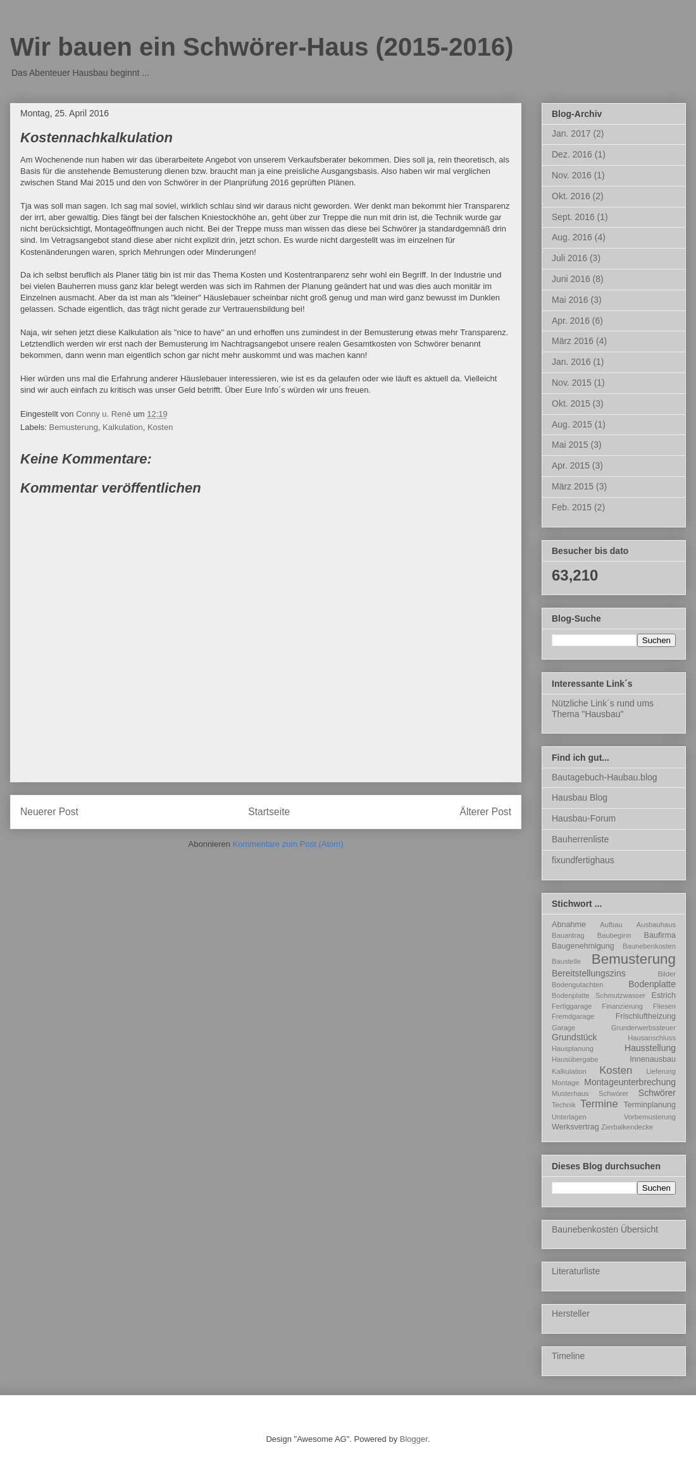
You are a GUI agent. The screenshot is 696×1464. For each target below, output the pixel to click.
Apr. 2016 (571, 321)
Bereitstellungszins (589, 973)
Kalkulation (123, 427)
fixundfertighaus (583, 860)
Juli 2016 (569, 258)
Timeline (568, 1356)
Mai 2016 (570, 300)
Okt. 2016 (571, 196)
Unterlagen (569, 1117)
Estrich (664, 995)
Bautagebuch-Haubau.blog (604, 777)
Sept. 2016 (573, 217)
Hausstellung (650, 1048)
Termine (599, 1104)
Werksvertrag (575, 1127)
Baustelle (566, 961)
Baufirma (660, 935)
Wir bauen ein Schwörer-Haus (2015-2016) (261, 47)
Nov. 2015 (572, 383)
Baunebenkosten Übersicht (605, 1229)
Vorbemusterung (650, 1117)
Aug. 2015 (572, 424)
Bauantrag (568, 935)
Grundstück (574, 1037)
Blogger (414, 1439)
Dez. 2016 (572, 154)
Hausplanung (572, 1048)
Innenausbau (653, 1059)
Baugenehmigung (583, 946)
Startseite (269, 811)
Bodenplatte (652, 984)
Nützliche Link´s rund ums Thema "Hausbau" (603, 708)
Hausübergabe (575, 1059)
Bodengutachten (578, 984)
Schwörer (657, 1093)
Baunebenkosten (649, 946)
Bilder (666, 974)
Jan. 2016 (571, 362)
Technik (564, 1105)
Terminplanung (649, 1104)
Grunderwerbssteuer (643, 1027)
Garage (563, 1027)
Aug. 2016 (572, 237)
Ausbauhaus (656, 924)
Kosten (160, 427)
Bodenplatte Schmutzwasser (598, 995)
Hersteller (571, 1313)
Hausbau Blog (579, 797)
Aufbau (611, 924)
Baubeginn (614, 935)
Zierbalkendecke (627, 1127)
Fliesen (664, 1006)
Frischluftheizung (646, 1016)
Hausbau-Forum (584, 818)
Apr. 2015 (571, 465)
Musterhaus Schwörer (590, 1093)
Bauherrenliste (580, 839)
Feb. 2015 (572, 507)
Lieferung (661, 1071)
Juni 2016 (571, 279)
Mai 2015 (570, 445)
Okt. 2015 (571, 403)
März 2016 (572, 341)
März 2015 (572, 486)
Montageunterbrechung (630, 1082)
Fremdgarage (573, 1016)
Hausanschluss (652, 1038)
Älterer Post (485, 811)
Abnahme (569, 924)
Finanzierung (622, 1006)
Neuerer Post (49, 811)
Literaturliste (576, 1271)
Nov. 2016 (572, 175)
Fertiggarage (572, 1006)
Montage (566, 1082)
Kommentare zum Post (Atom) (288, 844)
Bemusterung (73, 427)
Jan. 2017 (571, 133)
